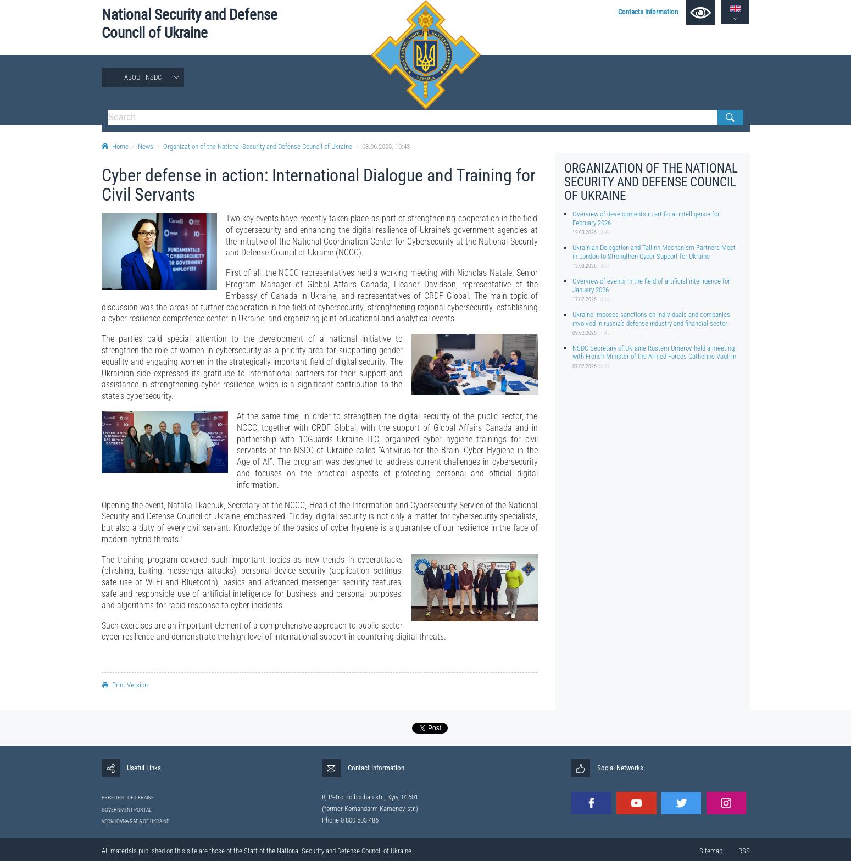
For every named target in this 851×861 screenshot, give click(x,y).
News (145, 146)
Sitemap (710, 851)
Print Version (125, 685)
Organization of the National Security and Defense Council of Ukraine (257, 146)
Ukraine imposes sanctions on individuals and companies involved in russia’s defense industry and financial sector (651, 318)
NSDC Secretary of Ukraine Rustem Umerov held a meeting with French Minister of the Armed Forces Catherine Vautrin (654, 352)
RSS (744, 851)
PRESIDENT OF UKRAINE (128, 797)
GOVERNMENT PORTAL (127, 809)
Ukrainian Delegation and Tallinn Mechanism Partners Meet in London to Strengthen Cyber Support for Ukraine (654, 251)
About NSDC (143, 77)
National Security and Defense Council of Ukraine (189, 24)
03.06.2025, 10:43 (386, 146)
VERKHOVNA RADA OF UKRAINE (135, 821)
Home (115, 146)
